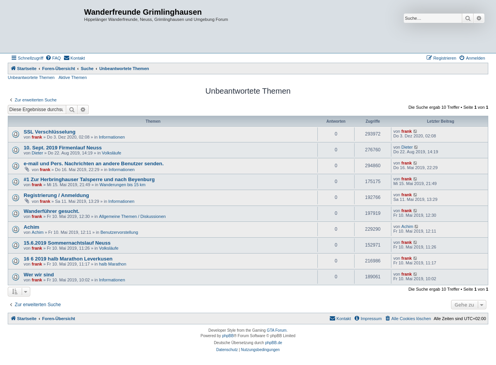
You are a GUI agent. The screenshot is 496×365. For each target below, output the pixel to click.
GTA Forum (276, 330)
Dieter (37, 153)
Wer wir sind (39, 275)
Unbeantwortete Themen (31, 77)
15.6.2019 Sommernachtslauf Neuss (67, 243)
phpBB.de (273, 343)
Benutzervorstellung (119, 232)
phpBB (228, 336)
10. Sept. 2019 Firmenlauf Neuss (63, 148)
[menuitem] (53, 58)
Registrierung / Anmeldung (56, 195)
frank (37, 137)
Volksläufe (111, 153)
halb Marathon (112, 264)
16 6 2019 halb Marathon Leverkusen (68, 259)
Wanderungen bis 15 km (123, 184)
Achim (31, 227)
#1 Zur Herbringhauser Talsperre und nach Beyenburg (89, 179)
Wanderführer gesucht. (51, 211)
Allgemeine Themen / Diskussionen (132, 216)
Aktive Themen (73, 77)
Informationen (112, 137)
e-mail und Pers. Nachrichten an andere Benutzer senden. (94, 163)
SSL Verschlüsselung (50, 132)
